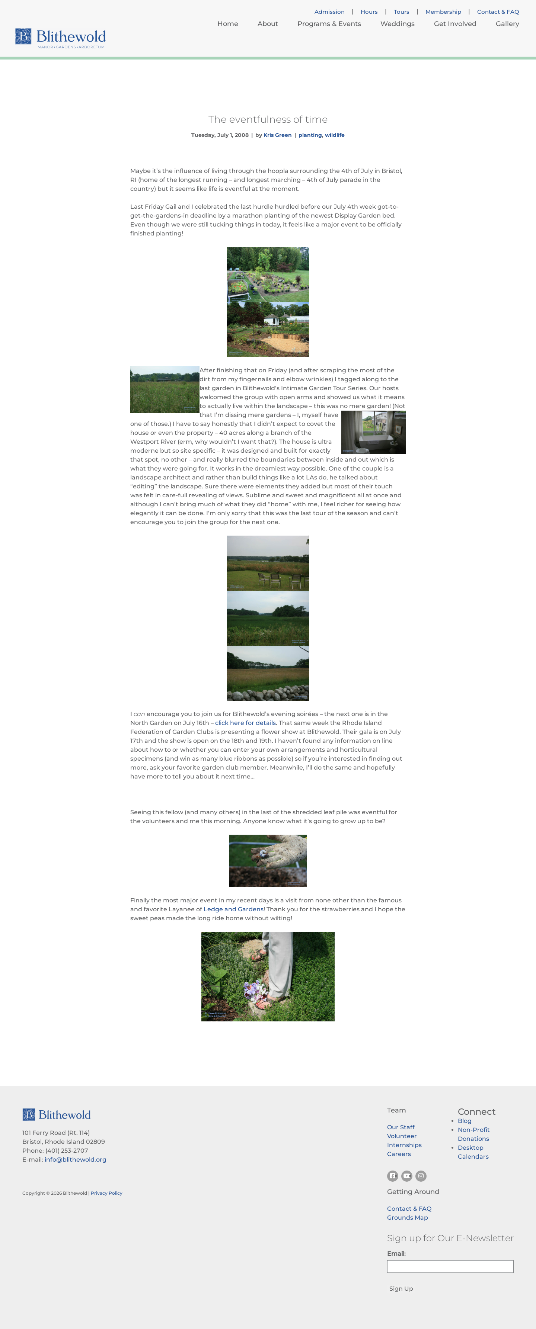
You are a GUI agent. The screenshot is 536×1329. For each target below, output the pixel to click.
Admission (330, 12)
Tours (401, 12)
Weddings (397, 24)
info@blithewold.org (75, 1159)
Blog (465, 1120)
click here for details (245, 722)
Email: (396, 1253)
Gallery (507, 24)
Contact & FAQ (498, 12)
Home (227, 24)
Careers (399, 1154)
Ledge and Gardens (234, 909)
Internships (404, 1145)
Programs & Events (329, 24)
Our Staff (401, 1127)
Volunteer (402, 1136)
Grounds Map (407, 1217)
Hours (369, 12)
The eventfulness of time (268, 119)
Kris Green (278, 135)
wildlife (335, 135)
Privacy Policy (106, 1193)
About (268, 24)
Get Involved (455, 24)
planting (310, 135)
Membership (443, 12)
